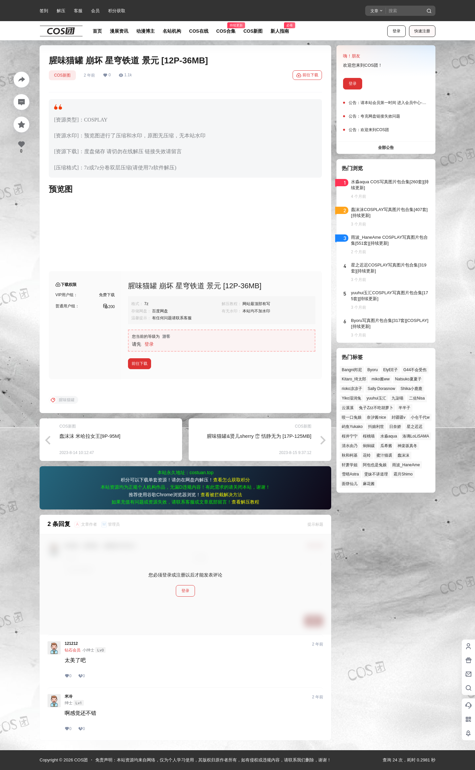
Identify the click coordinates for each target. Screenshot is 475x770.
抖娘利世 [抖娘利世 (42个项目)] (376, 426)
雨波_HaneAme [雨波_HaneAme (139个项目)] (406, 465)
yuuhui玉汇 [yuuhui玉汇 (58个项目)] (376, 398)
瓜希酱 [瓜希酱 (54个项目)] (386, 445)
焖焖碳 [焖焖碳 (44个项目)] (369, 445)
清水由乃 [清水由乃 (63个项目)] (350, 445)
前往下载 (307, 75)
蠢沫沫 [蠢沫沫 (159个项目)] (403, 455)
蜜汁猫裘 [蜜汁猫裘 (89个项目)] (384, 455)
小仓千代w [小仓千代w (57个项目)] (420, 417)
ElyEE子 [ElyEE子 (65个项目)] (390, 370)
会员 (95, 10)
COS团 (80, 759)
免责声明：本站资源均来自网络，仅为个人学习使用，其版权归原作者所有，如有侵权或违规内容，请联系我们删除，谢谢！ (213, 759)
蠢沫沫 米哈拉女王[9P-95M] (89, 436)
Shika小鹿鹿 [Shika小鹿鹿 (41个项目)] (411, 388)
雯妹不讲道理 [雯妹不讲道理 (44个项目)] (376, 474)
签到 (44, 10)
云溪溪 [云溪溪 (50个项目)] (348, 407)
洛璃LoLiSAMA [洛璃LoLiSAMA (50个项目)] (415, 436)
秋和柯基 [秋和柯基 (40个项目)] (350, 455)
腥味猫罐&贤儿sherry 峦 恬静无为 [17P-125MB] (259, 436)
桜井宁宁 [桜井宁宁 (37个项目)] (350, 436)
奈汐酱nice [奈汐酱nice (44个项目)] (376, 417)
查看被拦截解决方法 (221, 494)
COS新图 (62, 75)
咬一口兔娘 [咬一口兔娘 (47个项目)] (352, 417)
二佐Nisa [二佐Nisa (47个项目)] (417, 398)
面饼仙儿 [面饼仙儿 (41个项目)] (350, 483)
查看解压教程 (245, 502)
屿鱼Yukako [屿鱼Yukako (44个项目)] (352, 426)
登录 (396, 31)
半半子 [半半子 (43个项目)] (404, 407)
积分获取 (116, 10)
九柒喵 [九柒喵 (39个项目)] (397, 398)
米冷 (69, 696)
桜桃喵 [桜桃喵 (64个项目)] (369, 436)
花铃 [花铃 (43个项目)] (367, 455)
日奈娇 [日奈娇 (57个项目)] (395, 426)
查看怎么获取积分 (231, 479)
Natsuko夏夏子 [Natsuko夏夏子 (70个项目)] (408, 379)
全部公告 (386, 147)
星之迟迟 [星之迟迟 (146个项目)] (415, 426)
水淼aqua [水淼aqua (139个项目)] (388, 436)
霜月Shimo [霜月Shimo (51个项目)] (403, 474)
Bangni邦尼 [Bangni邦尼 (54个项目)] (352, 370)
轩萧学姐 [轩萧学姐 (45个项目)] (350, 465)
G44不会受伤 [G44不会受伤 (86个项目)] (415, 370)
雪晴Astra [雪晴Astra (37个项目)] (350, 474)
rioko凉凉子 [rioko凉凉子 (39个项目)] (352, 388)
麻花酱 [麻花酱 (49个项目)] (369, 483)
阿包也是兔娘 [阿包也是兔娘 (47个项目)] (375, 465)
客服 (78, 10)
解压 (61, 10)
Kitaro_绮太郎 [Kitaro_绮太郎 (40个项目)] (354, 379)
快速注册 (422, 31)
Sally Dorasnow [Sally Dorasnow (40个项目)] (381, 388)
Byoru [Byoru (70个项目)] (372, 370)
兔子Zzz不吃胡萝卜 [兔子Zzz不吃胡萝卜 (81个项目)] (376, 407)
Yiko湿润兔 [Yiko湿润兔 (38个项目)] (351, 398)
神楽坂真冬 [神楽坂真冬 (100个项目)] (407, 445)
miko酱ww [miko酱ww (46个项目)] (380, 379)
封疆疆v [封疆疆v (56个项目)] (398, 417)
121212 (71, 644)
